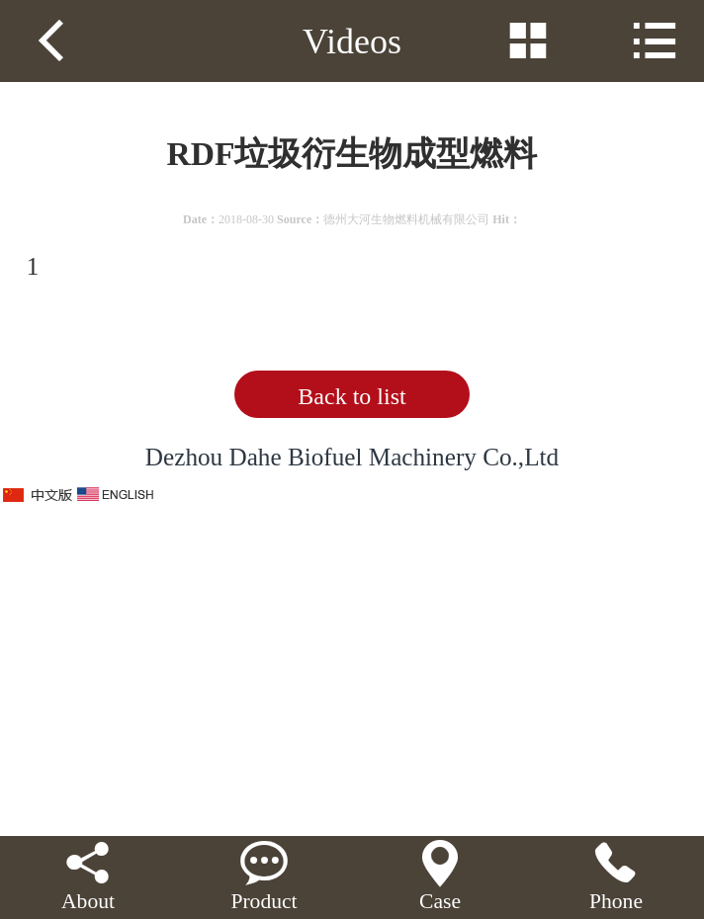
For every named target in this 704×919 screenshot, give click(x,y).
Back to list (351, 396)
